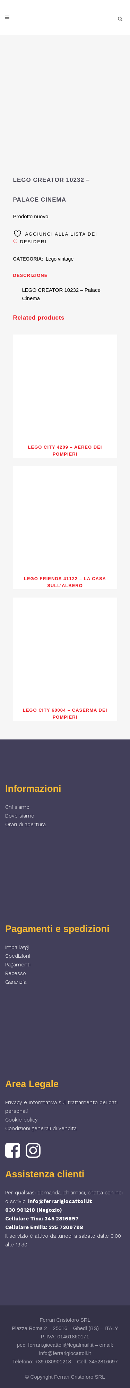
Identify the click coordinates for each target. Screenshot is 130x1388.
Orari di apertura (25, 824)
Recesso (15, 973)
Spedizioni (17, 956)
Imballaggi (17, 947)
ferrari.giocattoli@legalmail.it (61, 1345)
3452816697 (103, 1361)
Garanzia (15, 982)
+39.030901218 (53, 1361)
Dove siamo (19, 816)
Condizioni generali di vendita (41, 1128)
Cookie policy (21, 1120)
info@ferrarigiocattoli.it (60, 1201)
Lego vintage (59, 259)
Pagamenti (18, 965)
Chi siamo (17, 807)
